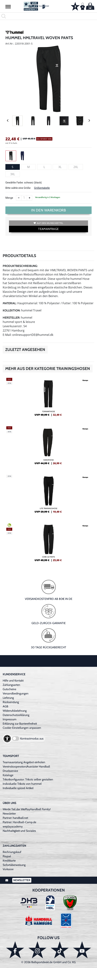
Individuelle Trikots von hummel (22, 783)
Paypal (7, 856)
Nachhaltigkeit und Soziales (19, 830)
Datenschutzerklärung (16, 715)
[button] (8, 6)
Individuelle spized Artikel (18, 788)
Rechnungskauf (12, 852)
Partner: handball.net (15, 818)
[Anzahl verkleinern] (18, 197)
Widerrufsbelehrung (15, 710)
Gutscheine (9, 689)
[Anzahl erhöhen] (29, 197)
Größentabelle (42, 187)
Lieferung (8, 697)
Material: (10, 303)
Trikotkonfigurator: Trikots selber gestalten (28, 779)
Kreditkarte (9, 860)
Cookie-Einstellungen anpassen (22, 727)
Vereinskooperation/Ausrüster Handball (26, 766)
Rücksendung (11, 702)
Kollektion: (11, 310)
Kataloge (8, 775)
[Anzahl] (24, 197)
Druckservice (10, 771)
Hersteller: (11, 317)
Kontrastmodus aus (32, 738)
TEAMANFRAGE (48, 229)
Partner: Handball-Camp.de (19, 822)
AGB (5, 706)
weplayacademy (13, 826)
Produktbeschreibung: (20, 266)
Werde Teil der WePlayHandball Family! (27, 809)
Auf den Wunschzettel (48, 223)
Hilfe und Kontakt (13, 680)
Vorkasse (8, 869)
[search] (48, 16)
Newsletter (9, 813)
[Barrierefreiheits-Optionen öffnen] (7, 738)
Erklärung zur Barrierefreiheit (20, 723)
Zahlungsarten (11, 685)
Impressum (9, 719)
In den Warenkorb (48, 210)
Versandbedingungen (15, 693)
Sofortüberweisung (14, 865)
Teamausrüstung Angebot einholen (24, 762)
